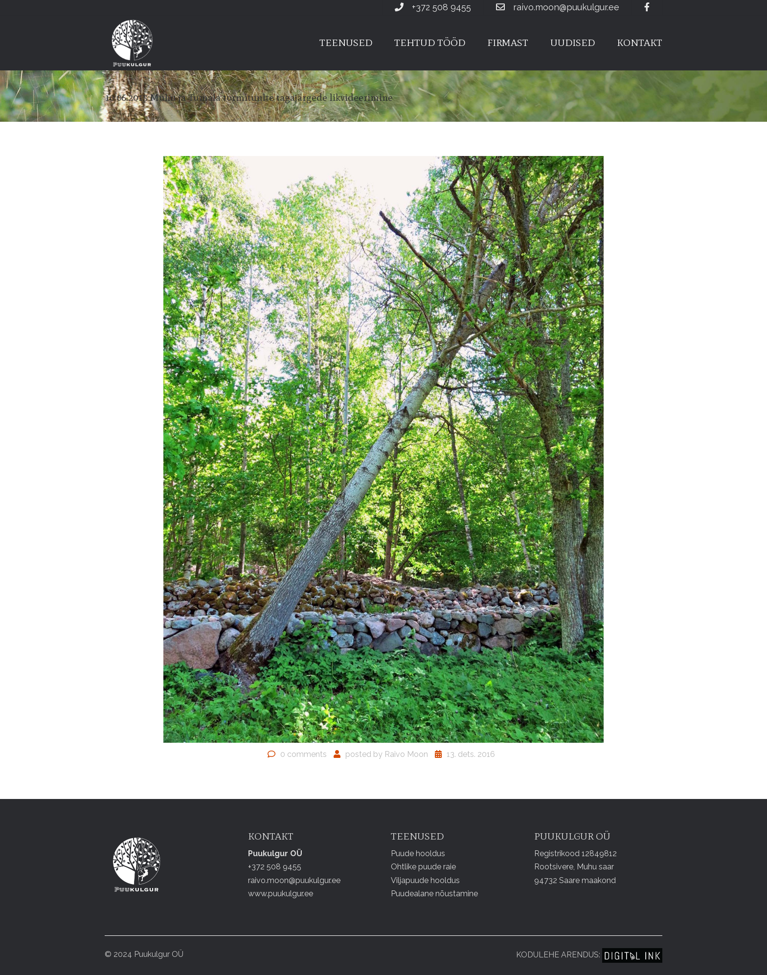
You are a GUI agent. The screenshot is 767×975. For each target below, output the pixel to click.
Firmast (507, 42)
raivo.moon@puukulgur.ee (566, 7)
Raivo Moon (406, 754)
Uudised (572, 42)
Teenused (345, 42)
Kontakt (639, 42)
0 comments (303, 754)
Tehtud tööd (429, 42)
